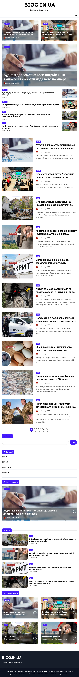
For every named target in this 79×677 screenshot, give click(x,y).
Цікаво (7, 23)
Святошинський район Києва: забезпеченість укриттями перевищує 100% (52, 262)
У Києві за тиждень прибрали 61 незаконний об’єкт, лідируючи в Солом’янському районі (53, 204)
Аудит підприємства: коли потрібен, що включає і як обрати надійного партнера (18, 34)
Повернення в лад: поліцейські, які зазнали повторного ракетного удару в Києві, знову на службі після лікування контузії (56, 322)
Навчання (7, 467)
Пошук (7, 436)
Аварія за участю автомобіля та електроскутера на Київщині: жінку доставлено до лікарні (55, 292)
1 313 (43, 430)
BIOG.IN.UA (39, 4)
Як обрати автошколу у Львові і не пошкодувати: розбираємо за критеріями (57, 34)
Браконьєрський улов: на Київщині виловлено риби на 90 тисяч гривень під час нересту (55, 379)
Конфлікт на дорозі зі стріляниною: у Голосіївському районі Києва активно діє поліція (56, 233)
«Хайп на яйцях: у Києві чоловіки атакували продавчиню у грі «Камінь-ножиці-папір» (54, 350)
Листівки (7, 462)
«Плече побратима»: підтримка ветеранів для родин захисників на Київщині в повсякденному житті (55, 406)
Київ (4, 111)
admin (7, 38)
